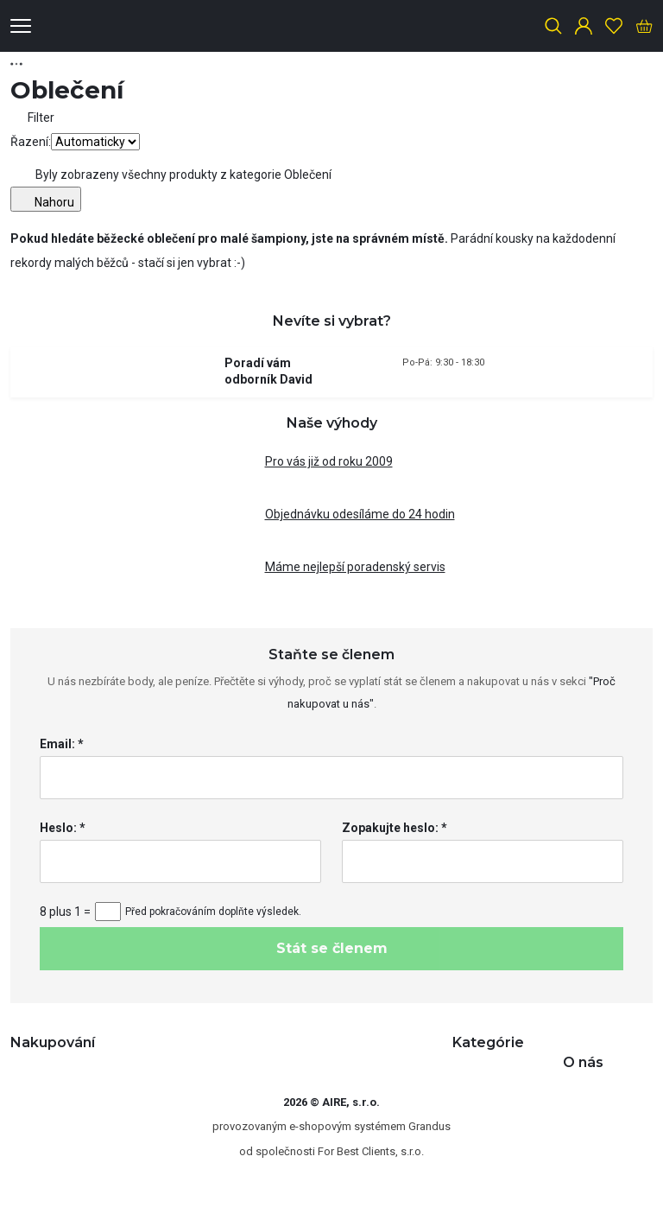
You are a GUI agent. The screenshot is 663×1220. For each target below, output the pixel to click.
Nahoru (45, 199)
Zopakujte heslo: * (394, 828)
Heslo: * (62, 828)
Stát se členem (332, 948)
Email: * (62, 744)
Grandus (429, 1126)
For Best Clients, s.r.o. (371, 1151)
